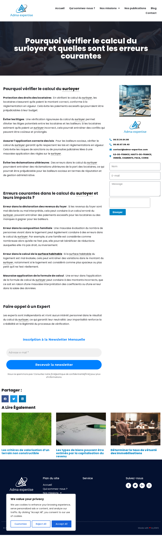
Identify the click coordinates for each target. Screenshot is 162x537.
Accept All (61, 524)
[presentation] (130, 203)
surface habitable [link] (50, 255)
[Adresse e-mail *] (54, 354)
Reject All (41, 524)
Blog (153, 8)
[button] (5, 400)
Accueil (59, 8)
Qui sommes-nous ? (82, 8)
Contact (151, 13)
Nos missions (110, 8)
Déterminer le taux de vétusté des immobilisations (134, 453)
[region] (41, 512)
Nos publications (135, 8)
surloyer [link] (70, 88)
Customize (20, 524)
